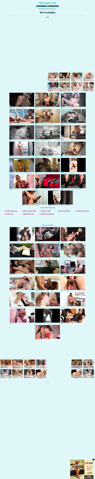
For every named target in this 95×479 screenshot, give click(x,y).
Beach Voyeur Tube (53, 6)
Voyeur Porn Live (41, 6)
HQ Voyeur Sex (47, 2)
